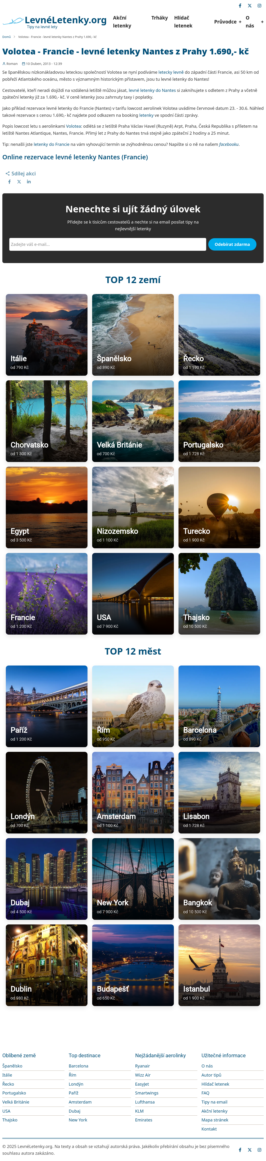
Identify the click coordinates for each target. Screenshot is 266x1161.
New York (78, 1120)
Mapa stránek (215, 1120)
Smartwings (146, 1093)
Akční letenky (122, 21)
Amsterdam (80, 1102)
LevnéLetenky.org (66, 19)
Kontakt (209, 1129)
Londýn (76, 1084)
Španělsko (12, 1066)
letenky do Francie (52, 144)
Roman (12, 63)
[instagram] (259, 5)
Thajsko (9, 1120)
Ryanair (142, 1066)
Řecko (8, 1084)
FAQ (205, 1093)
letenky (146, 115)
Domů (6, 37)
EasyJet (142, 1084)
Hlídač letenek (183, 21)
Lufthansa (145, 1102)
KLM (139, 1111)
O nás (207, 1066)
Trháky (160, 17)
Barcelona (78, 1066)
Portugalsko (14, 1093)
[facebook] (240, 5)
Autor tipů (211, 1075)
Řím (72, 1075)
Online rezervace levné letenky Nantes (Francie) (75, 157)
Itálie (7, 1075)
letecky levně (171, 72)
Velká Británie (15, 1102)
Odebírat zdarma (232, 244)
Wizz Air (143, 1075)
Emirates (143, 1120)
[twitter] (250, 5)
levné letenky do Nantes (152, 90)
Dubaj (74, 1111)
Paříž (73, 1093)
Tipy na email (215, 1102)
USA (6, 1111)
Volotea (73, 126)
